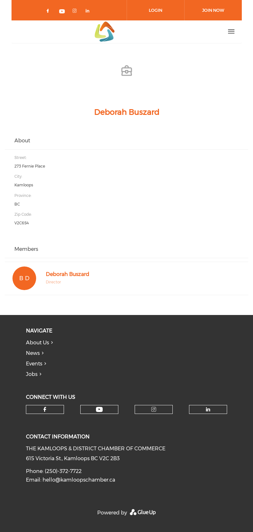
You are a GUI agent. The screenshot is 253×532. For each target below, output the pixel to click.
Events (34, 364)
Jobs (31, 374)
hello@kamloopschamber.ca (79, 480)
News (33, 353)
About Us (37, 343)
